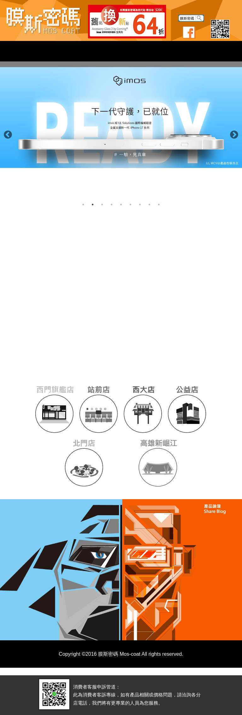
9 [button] (159, 204)
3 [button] (102, 204)
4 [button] (111, 204)
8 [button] (149, 204)
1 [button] (83, 204)
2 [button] (92, 204)
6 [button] (130, 204)
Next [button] (232, 133)
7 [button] (140, 204)
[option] (121, 117)
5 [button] (121, 204)
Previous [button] (6, 133)
